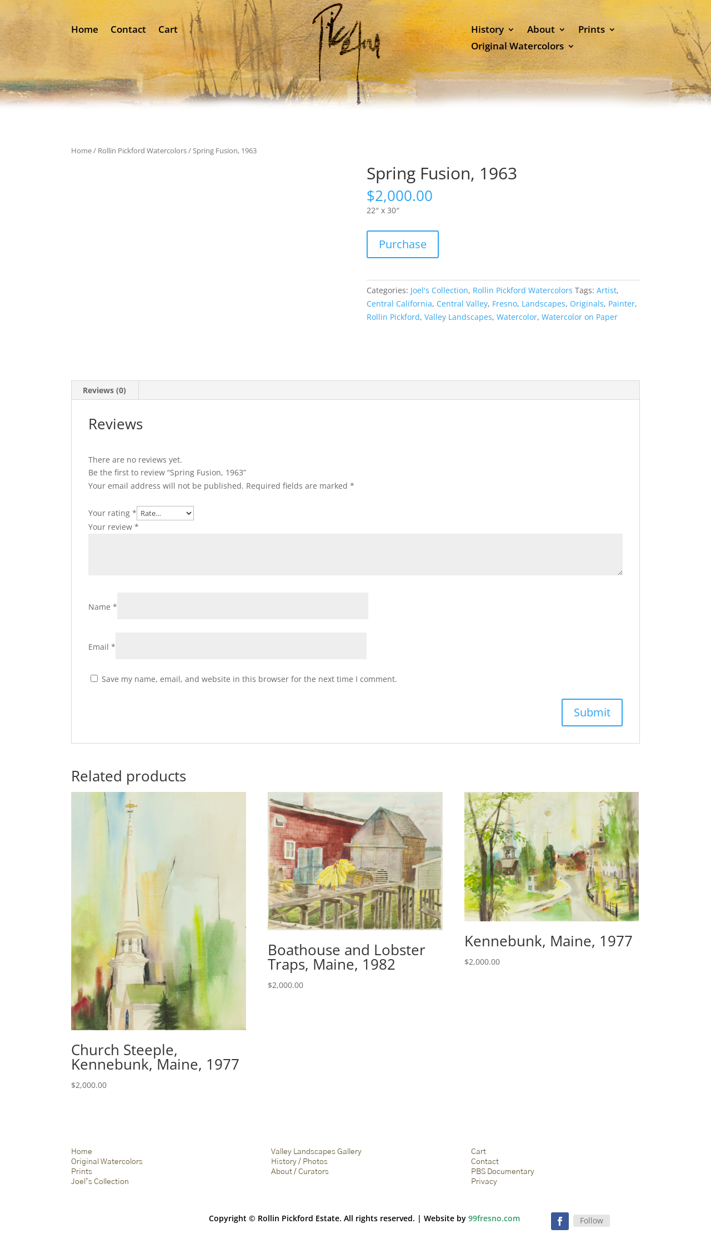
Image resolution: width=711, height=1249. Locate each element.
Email (102, 646)
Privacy (484, 1182)
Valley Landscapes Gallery (316, 1152)
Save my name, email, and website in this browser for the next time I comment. (249, 679)
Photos (315, 1162)
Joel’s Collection (100, 1182)
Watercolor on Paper (580, 317)
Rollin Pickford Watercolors (142, 151)
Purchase (403, 244)
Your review (113, 526)
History (487, 31)
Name (102, 606)
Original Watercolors (517, 47)
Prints (591, 31)
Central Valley (462, 303)
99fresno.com (494, 1218)
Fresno (504, 303)
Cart (168, 31)
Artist (607, 290)
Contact (128, 31)
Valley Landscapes (458, 317)
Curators (313, 1172)
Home (84, 31)
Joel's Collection (439, 290)
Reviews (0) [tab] (104, 390)
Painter (621, 303)
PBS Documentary (502, 1172)
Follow (591, 1220)
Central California (399, 303)
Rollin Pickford (393, 317)
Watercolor (517, 317)
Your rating (112, 513)
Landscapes (543, 303)
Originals (587, 303)
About (541, 31)
